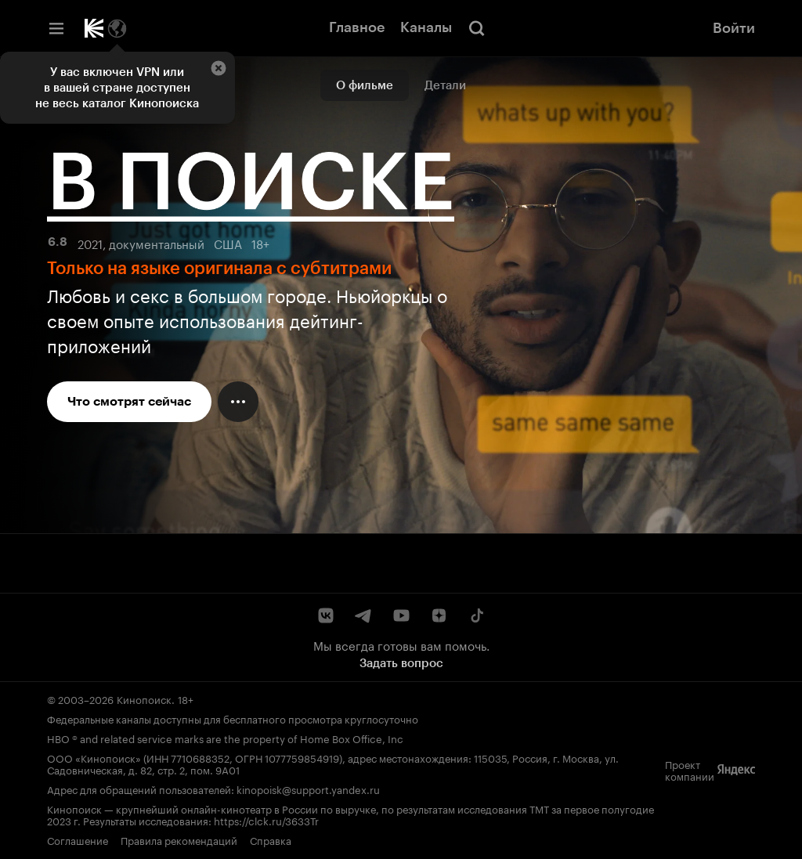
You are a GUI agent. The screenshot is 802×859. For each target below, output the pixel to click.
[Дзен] (438, 615)
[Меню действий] (238, 401)
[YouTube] (401, 615)
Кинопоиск (144, 698)
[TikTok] (476, 615)
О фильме (364, 85)
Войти (734, 28)
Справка (270, 839)
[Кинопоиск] (94, 28)
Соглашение (77, 839)
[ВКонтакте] (325, 615)
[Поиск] (477, 28)
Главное (357, 27)
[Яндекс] (736, 769)
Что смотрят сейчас (129, 401)
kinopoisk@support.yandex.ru (308, 788)
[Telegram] (363, 615)
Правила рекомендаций (179, 839)
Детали (445, 85)
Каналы (426, 27)
